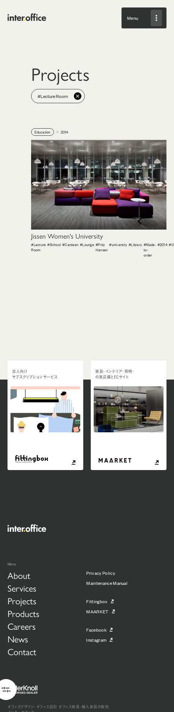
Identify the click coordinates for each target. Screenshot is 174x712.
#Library (135, 244)
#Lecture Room (38, 247)
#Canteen (70, 244)
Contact (22, 651)
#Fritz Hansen (102, 247)
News (18, 638)
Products (23, 613)
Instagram (96, 639)
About (19, 575)
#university (118, 244)
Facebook (96, 629)
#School (54, 244)
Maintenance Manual (107, 583)
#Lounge (87, 244)
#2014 (162, 244)
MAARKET (97, 611)
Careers (22, 626)
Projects (22, 600)
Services (22, 587)
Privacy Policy (100, 573)
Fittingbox (96, 601)
